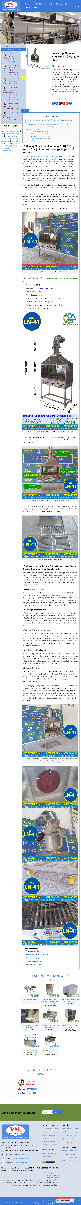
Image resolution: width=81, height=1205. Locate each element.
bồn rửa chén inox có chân (10, 131)
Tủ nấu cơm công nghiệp (70, 1132)
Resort (64, 1164)
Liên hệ (35, 8)
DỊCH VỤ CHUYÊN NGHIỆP (50, 1125)
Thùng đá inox (46, 1156)
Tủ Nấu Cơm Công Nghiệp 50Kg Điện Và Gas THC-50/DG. (50, 1001)
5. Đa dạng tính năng (36, 141)
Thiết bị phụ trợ (8, 224)
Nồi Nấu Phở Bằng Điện (11, 210)
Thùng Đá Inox (8, 231)
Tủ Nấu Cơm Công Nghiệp (12, 249)
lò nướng (40, 308)
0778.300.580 (13, 100)
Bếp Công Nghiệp (9, 168)
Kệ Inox (6, 193)
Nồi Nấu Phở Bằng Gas (11, 214)
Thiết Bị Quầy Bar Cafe (11, 228)
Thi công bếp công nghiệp (50, 1132)
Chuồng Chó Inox (9, 186)
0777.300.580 (13, 81)
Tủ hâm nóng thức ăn (33, 961)
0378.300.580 (13, 97)
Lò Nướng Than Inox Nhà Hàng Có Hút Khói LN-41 (39, 156)
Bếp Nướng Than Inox (10, 171)
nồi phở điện (5, 141)
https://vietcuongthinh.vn (19, 1162)
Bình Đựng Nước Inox (10, 175)
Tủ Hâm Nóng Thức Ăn (11, 235)
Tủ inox (6, 242)
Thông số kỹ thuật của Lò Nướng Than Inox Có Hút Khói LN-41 (47, 125)
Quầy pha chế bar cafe (69, 1157)
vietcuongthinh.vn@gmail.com (18, 1158)
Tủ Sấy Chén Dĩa (9, 256)
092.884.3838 (13, 59)
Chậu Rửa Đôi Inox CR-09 (50, 1051)
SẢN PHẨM (65, 1125)
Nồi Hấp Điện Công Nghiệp (12, 196)
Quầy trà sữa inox (47, 1160)
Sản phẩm (49, 4)
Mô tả (25, 111)
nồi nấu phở (9, 136)
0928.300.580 (13, 92)
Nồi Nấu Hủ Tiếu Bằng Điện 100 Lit (30, 1026)
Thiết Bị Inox (8, 221)
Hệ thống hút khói (9, 189)
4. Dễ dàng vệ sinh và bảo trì (39, 139)
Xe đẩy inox (7, 263)
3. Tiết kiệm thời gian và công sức (40, 136)
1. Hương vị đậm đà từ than (38, 132)
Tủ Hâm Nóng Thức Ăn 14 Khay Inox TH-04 (30, 1051)
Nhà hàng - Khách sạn (69, 1150)
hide (55, 116)
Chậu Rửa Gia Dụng (10, 182)
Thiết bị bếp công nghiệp (70, 1129)
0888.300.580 (13, 84)
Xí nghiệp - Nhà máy (68, 1154)
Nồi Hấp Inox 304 (9, 200)
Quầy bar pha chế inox (49, 1153)
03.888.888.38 (13, 108)
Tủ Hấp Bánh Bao (9, 239)
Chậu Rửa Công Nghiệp (11, 178)
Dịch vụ (59, 4)
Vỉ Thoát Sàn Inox (9, 260)
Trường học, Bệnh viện (69, 1161)
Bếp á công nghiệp (33, 958)
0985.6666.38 (13, 72)
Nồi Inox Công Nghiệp (11, 203)
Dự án (67, 4)
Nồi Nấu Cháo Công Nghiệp (12, 207)
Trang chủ (28, 4)
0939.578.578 (13, 61)
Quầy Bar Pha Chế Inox (11, 217)
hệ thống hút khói (49, 302)
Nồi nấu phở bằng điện (34, 964)
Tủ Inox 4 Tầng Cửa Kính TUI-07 (70, 1026)
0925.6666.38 (13, 75)
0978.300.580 (13, 95)
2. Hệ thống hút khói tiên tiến (38, 134)
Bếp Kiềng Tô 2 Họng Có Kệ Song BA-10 (50, 1026)
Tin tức (27, 8)
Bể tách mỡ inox (9, 164)
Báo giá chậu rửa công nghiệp (37, 954)
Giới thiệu (39, 4)
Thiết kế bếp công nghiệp (50, 1129)
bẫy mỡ (10, 143)
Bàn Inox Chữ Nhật (30, 1000)
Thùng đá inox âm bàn (34, 951)
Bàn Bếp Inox (8, 161)
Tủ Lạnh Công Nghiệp (10, 246)
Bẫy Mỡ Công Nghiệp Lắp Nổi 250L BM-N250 (70, 1000)
